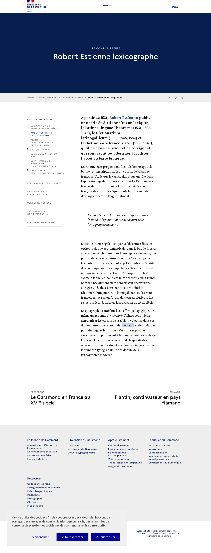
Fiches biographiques (39, 491)
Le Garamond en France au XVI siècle (45, 127)
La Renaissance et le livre (42, 451)
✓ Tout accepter (72, 537)
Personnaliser (40, 537)
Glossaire (32, 502)
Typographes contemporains (38, 212)
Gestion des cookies (164, 533)
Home (30, 97)
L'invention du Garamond (82, 448)
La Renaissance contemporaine (38, 193)
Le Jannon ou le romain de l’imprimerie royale (44, 163)
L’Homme (73, 445)
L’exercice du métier (39, 455)
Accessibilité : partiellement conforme (157, 530)
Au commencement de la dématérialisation (163, 457)
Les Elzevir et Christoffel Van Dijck (47, 171)
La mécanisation (157, 452)
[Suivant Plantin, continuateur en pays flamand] (145, 397)
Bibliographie (34, 498)
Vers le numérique (39, 202)
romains (128, 325)
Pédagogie (33, 494)
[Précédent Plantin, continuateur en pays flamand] (66, 397)
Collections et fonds (39, 483)
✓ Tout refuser (105, 537)
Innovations (155, 448)
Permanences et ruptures (44, 183)
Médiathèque (35, 505)
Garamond (105, 10)
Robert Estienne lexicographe (42, 134)
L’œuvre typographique (81, 452)
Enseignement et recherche (43, 487)
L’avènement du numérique (164, 462)
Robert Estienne (124, 117)
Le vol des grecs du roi (44, 155)
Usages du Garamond (41, 222)
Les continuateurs (40, 119)
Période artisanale (159, 445)
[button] (182, 97)
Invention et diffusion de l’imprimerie (42, 446)
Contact (142, 533)
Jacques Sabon (40, 149)
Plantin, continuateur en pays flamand (42, 142)
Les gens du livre (37, 458)
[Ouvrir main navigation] (178, 9)
